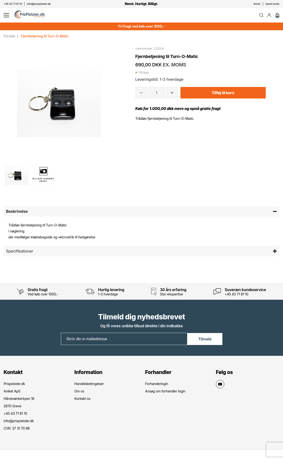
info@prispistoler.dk (19, 422)
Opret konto (272, 4)
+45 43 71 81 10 (236, 295)
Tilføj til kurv (223, 93)
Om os (79, 392)
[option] (17, 176)
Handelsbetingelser (89, 384)
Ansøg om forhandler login (165, 392)
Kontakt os (82, 399)
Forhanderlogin (156, 384)
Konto (257, 4)
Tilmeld (204, 339)
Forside (9, 37)
